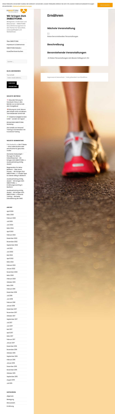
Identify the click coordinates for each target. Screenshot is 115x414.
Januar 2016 (11, 363)
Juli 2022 (10, 248)
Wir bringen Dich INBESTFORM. (16, 17)
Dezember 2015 (12, 366)
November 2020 (12, 272)
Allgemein (10, 396)
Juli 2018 (9, 296)
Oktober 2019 (11, 282)
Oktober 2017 (11, 316)
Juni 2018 (10, 299)
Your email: (10, 75)
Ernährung (10, 406)
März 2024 (10, 228)
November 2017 (12, 312)
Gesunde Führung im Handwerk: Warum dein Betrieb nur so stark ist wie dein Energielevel (15, 103)
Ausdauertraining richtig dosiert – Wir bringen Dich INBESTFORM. (15, 181)
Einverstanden (105, 5)
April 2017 (10, 333)
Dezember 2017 (12, 309)
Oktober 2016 (11, 353)
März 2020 (10, 275)
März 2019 (10, 285)
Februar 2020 (11, 279)
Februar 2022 (11, 265)
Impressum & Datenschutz (16, 45)
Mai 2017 (9, 329)
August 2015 (11, 380)
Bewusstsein (11, 403)
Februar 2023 (11, 235)
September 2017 (12, 319)
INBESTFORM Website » (14, 48)
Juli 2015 (9, 383)
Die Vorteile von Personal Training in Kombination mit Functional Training (16, 130)
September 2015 (12, 376)
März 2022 (10, 262)
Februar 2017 (11, 339)
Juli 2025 (10, 221)
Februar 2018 (11, 302)
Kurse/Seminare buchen (15, 51)
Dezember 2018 (12, 292)
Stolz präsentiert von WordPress (76, 77)
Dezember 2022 (12, 238)
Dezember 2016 (12, 346)
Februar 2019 (11, 289)
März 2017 (10, 336)
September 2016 (12, 356)
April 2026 (10, 211)
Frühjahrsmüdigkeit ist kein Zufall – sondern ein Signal (17, 118)
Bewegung (10, 399)
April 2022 (10, 258)
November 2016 (12, 350)
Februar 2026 (11, 218)
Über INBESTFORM (12, 41)
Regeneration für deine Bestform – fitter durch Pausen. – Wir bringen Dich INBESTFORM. (16, 170)
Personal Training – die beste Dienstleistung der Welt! (15, 196)
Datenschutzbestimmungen (22, 6)
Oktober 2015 (11, 373)
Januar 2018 (11, 306)
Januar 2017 (11, 343)
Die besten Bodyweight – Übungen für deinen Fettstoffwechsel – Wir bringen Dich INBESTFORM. (15, 157)
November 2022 (12, 242)
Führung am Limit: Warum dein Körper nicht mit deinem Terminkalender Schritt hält (16, 111)
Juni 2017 (10, 326)
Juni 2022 (10, 252)
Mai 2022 (10, 255)
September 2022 (12, 245)
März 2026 (10, 215)
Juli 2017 (9, 323)
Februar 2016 (11, 360)
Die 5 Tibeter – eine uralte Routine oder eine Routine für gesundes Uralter (17, 148)
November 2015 (12, 370)
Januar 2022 (11, 269)
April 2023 (10, 231)
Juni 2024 (10, 225)
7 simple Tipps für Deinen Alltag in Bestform (17, 175)
